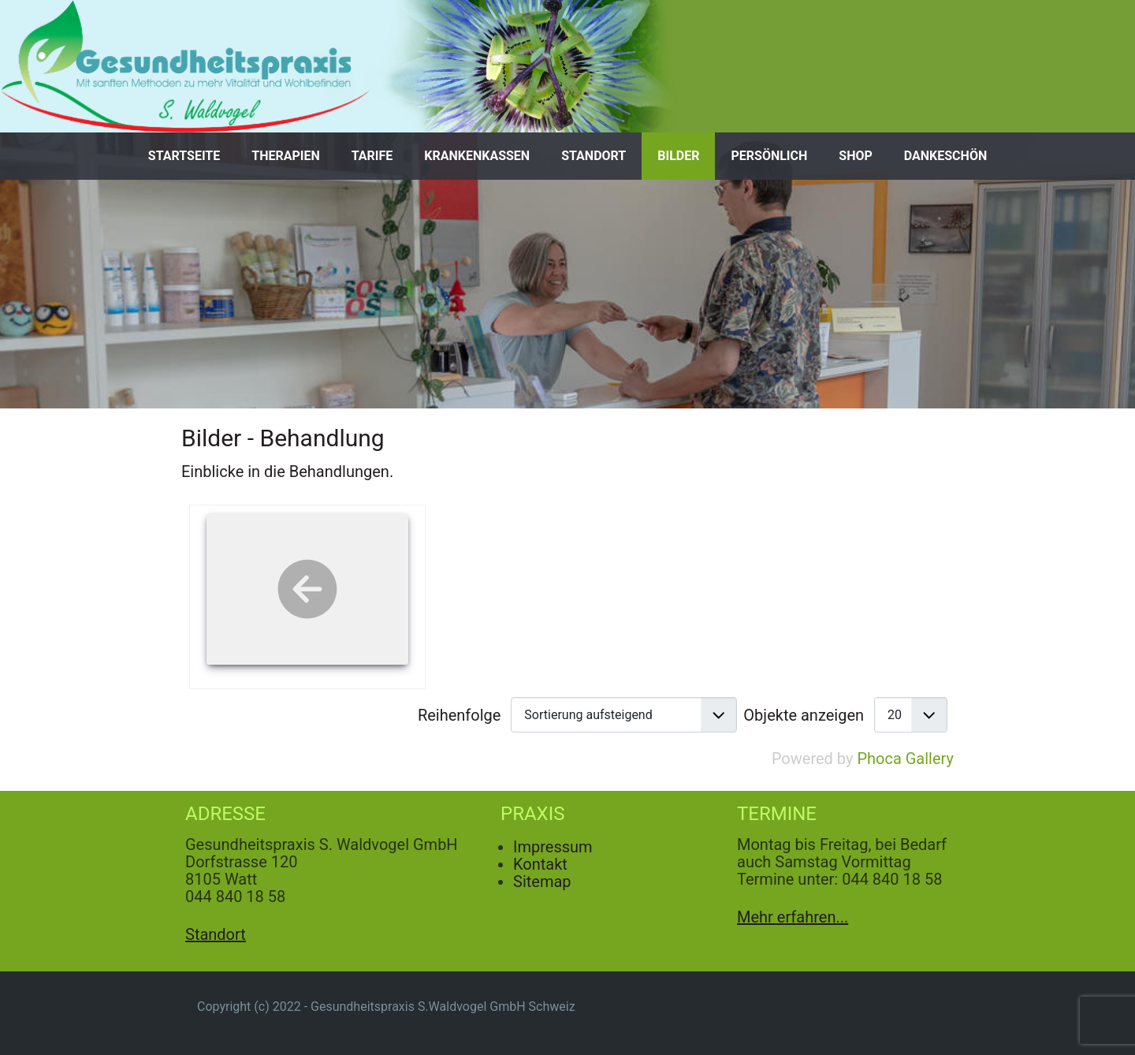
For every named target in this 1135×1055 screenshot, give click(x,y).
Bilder (678, 155)
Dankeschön (945, 155)
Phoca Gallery (905, 758)
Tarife (372, 155)
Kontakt (540, 864)
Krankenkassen (477, 155)
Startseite (184, 155)
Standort (593, 155)
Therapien (285, 155)
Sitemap (542, 881)
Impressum (553, 846)
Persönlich (769, 155)
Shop (856, 155)
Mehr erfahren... (792, 917)
